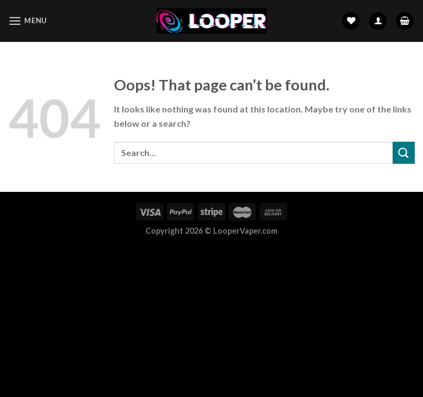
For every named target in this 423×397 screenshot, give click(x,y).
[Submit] (404, 152)
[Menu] (27, 20)
